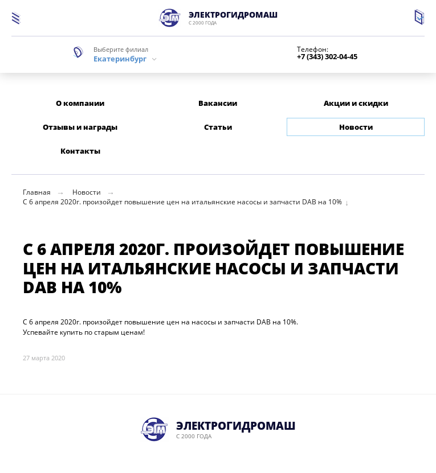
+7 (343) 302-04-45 (327, 56)
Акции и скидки (356, 103)
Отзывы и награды (80, 127)
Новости (356, 127)
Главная (37, 192)
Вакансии (217, 103)
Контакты (80, 151)
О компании (80, 103)
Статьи (218, 127)
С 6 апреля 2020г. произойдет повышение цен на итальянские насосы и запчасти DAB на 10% (182, 202)
